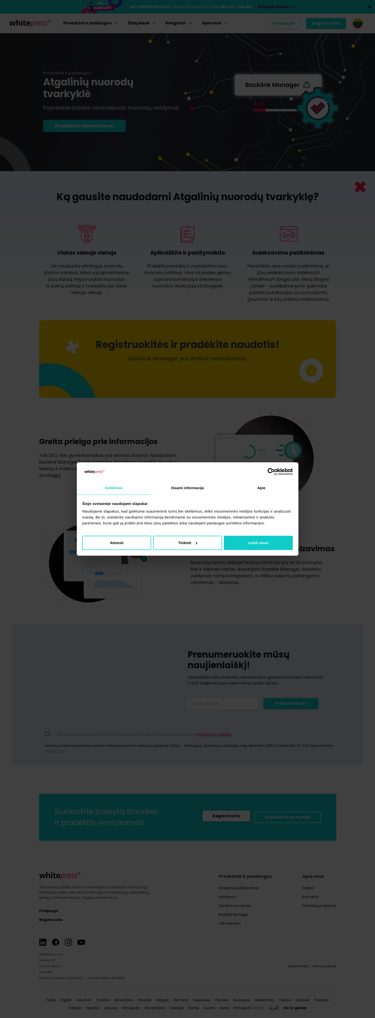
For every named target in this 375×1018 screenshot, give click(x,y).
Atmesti (116, 543)
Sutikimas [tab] (114, 487)
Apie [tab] (261, 487)
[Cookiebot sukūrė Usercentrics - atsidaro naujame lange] (271, 471)
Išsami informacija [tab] (187, 487)
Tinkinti (187, 543)
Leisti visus (258, 543)
